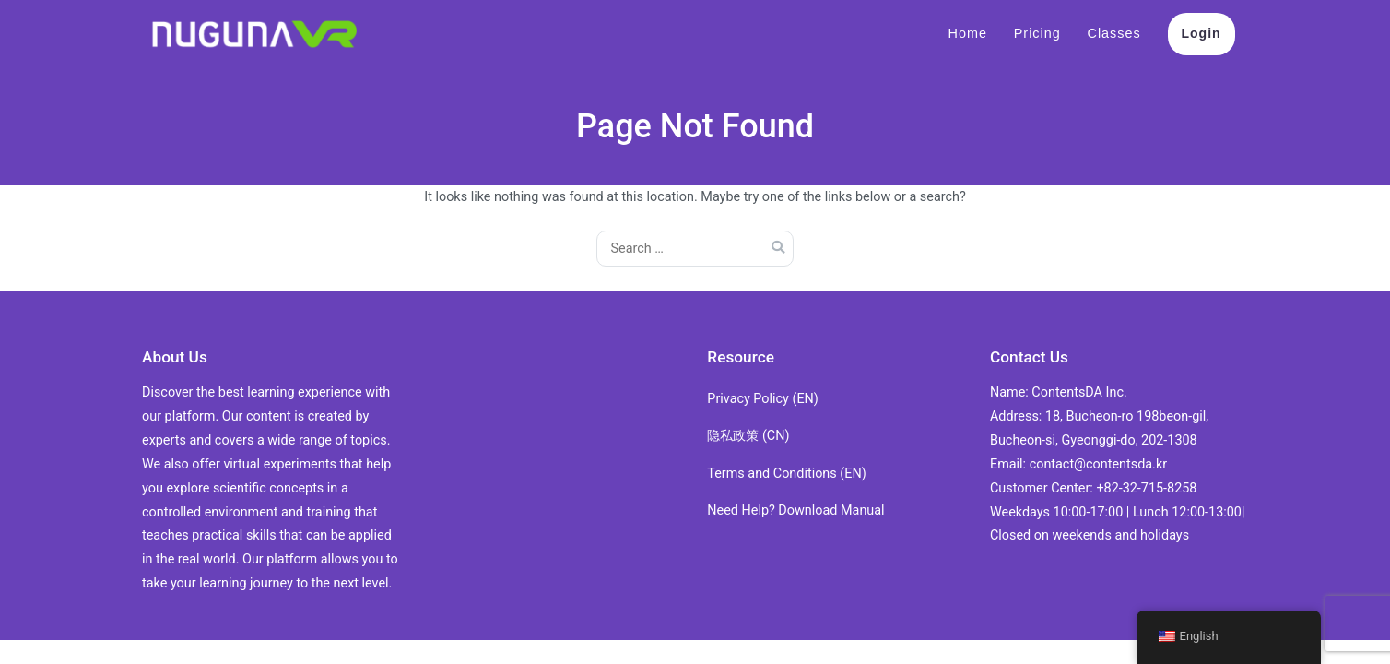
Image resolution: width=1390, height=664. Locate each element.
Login (1201, 33)
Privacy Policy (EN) (763, 399)
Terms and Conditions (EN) (786, 473)
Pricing (1037, 33)
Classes (1114, 33)
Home (967, 33)
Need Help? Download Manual (795, 510)
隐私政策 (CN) (748, 436)
